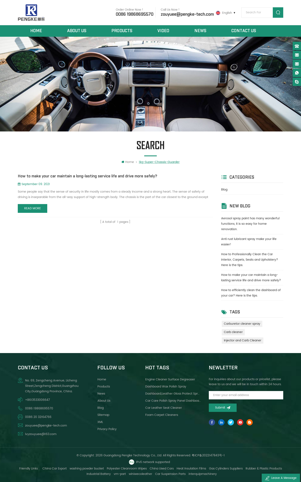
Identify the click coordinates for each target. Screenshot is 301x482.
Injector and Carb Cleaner (242, 340)
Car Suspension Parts (170, 474)
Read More (32, 208)
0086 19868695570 (134, 14)
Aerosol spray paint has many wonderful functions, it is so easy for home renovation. (250, 224)
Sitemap (103, 415)
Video (163, 31)
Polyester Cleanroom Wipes (127, 468)
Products (121, 31)
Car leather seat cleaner (163, 407)
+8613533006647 (37, 399)
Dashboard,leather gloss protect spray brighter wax (173, 393)
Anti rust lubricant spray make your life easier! (249, 242)
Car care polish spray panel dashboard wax (173, 400)
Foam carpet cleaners (161, 415)
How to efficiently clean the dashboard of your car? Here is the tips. (251, 293)
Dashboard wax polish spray (165, 386)
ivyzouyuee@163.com (40, 434)
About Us (76, 31)
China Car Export (54, 468)
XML (100, 422)
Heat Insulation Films (191, 468)
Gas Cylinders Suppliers (226, 468)
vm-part (120, 474)
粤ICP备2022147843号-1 (208, 455)
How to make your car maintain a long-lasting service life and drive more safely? (251, 278)
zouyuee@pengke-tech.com (187, 14)
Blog (224, 189)
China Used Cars (162, 468)
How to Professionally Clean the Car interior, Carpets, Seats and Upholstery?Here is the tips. (249, 259)
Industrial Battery (99, 474)
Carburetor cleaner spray (242, 323)
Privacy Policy (107, 429)
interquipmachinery (203, 474)
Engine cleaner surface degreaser (170, 379)
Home (36, 31)
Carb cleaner (233, 332)
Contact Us (243, 31)
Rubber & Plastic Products (264, 468)
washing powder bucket (87, 468)
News (200, 31)
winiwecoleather (140, 474)
